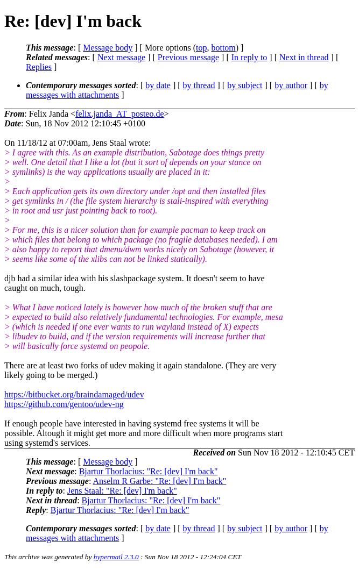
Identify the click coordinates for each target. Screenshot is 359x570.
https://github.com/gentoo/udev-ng (64, 404)
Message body (107, 47)
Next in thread (304, 57)
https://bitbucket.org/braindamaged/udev (74, 394)
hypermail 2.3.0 (116, 557)
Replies (39, 67)
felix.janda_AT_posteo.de (119, 113)
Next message (121, 57)
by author (290, 85)
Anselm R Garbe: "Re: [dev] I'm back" (159, 481)
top (201, 47)
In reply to (249, 57)
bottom (223, 47)
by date (158, 85)
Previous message (188, 57)
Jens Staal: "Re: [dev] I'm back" (122, 490)
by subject (244, 85)
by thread (199, 85)
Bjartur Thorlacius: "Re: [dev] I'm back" (148, 471)
